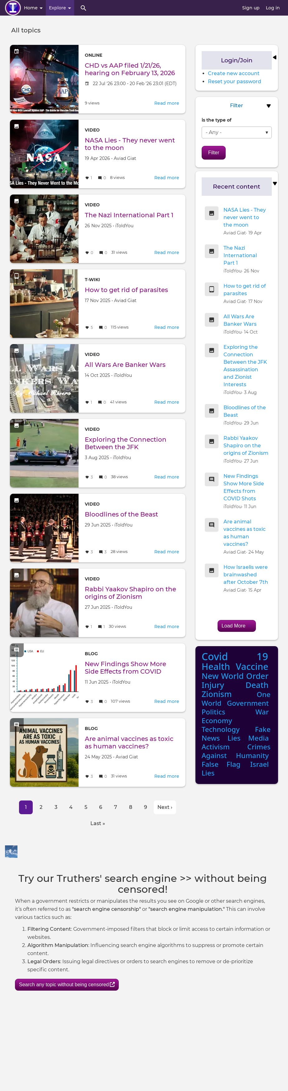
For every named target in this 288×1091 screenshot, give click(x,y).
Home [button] (33, 8)
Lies (234, 738)
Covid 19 (235, 656)
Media (258, 738)
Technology (221, 729)
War (262, 712)
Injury (213, 685)
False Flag (221, 764)
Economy (217, 720)
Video (92, 130)
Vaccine (252, 666)
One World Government (236, 699)
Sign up (251, 8)
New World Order (235, 675)
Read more (166, 103)
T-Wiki (92, 279)
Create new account (234, 73)
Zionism (217, 694)
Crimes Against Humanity (236, 751)
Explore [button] (60, 8)
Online (93, 55)
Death (257, 685)
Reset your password (234, 81)
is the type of (216, 120)
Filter (213, 152)
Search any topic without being (67, 984)
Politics (213, 712)
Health (216, 666)
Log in (273, 8)
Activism (216, 747)
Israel (259, 764)
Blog (91, 653)
